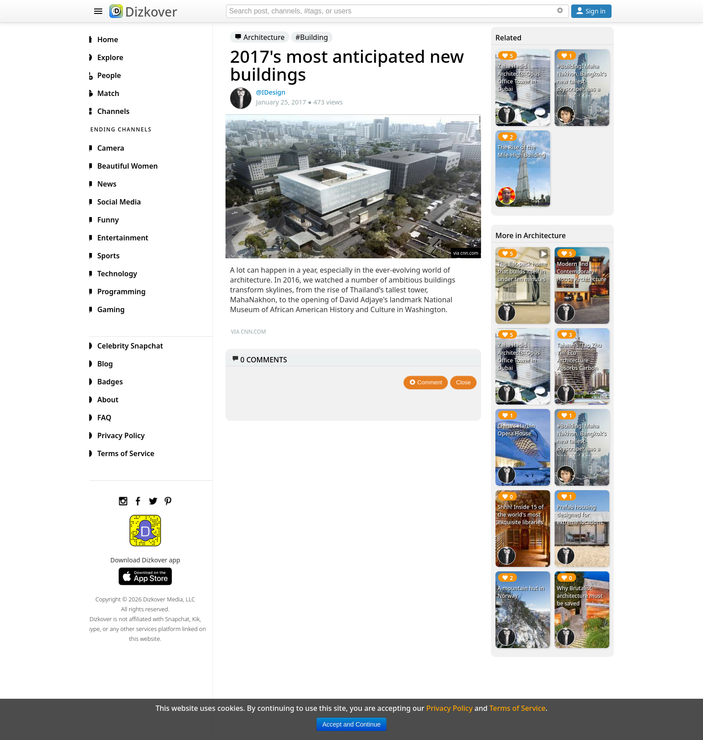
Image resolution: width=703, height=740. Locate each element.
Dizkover (143, 11)
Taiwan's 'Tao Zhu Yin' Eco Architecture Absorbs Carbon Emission (580, 355)
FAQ (108, 416)
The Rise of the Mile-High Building (523, 149)
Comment (428, 379)
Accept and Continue (351, 724)
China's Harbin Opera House (518, 423)
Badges (114, 380)
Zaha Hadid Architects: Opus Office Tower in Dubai (521, 77)
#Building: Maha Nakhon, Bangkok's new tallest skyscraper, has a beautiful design (580, 85)
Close (466, 379)
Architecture (267, 37)
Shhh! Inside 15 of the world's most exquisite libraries (523, 506)
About (112, 398)
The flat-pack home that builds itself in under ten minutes (523, 272)
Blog (109, 362)
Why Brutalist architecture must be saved (581, 586)
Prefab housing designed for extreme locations (581, 506)
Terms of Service (130, 452)
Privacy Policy (125, 434)
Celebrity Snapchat (134, 344)
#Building (319, 37)
